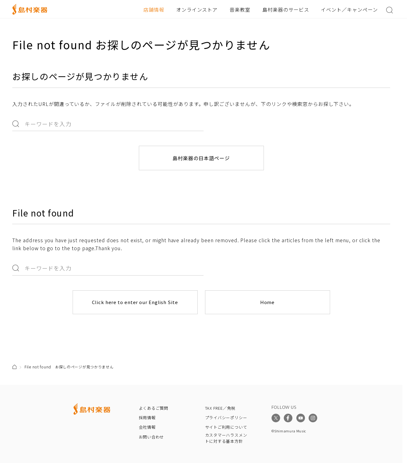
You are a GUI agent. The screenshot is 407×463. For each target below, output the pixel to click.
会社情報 (147, 427)
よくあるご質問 (153, 408)
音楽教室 (240, 9)
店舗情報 (153, 9)
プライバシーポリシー (226, 417)
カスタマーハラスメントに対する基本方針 (226, 438)
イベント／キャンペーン (349, 9)
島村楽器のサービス (285, 9)
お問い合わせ (151, 437)
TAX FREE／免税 (220, 408)
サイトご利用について (226, 427)
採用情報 (147, 417)
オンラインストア (197, 9)
